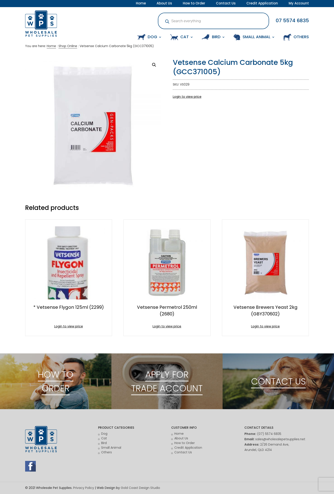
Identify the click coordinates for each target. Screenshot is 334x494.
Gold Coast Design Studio (140, 488)
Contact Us (226, 4)
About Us (164, 4)
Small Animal (111, 447)
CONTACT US (278, 381)
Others (106, 452)
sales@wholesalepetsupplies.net (280, 439)
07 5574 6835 (292, 20)
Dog (104, 433)
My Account (299, 4)
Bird (104, 443)
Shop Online (67, 46)
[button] (154, 65)
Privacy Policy (83, 488)
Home (141, 4)
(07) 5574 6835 (269, 434)
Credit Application (262, 4)
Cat (104, 438)
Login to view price (187, 96)
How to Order (194, 4)
